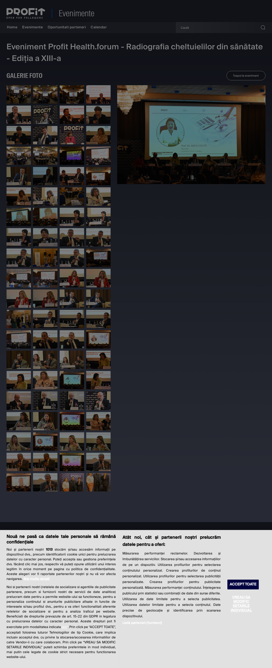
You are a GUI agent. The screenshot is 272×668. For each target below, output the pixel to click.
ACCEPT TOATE (243, 584)
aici (65, 627)
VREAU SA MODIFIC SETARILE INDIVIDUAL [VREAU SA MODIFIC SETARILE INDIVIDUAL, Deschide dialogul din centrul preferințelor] (241, 604)
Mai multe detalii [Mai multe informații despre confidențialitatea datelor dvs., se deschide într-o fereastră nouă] (36, 579)
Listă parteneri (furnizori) (142, 623)
